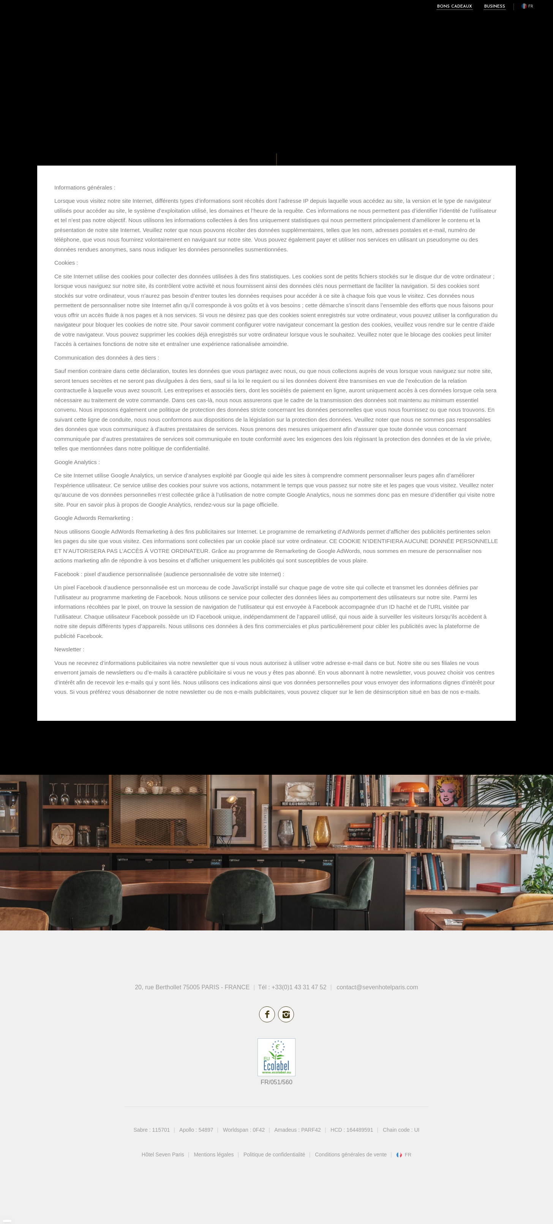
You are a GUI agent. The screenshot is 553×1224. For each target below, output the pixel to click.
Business (494, 7)
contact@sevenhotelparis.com (377, 987)
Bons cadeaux (454, 7)
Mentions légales (214, 1154)
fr (530, 7)
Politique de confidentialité (274, 1154)
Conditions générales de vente (351, 1154)
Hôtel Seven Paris (163, 1154)
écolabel (276, 1057)
